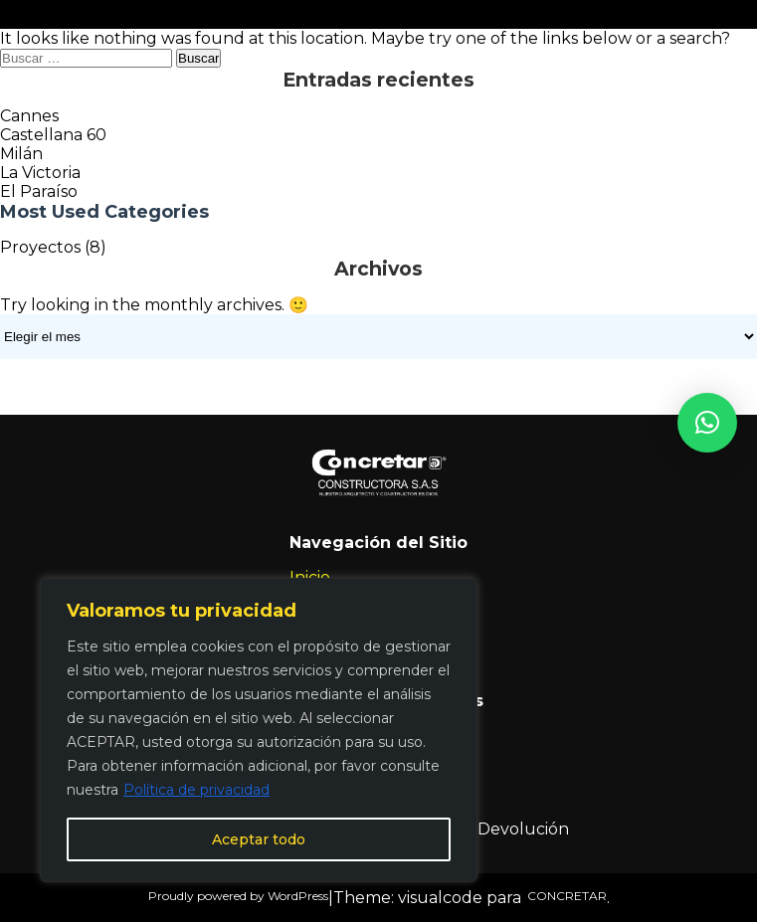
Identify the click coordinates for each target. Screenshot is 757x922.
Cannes (29, 115)
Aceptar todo (258, 839)
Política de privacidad (196, 790)
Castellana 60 (53, 134)
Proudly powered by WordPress (238, 895)
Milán (21, 153)
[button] (707, 423)
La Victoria (40, 172)
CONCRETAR (564, 895)
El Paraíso (39, 191)
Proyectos (40, 247)
